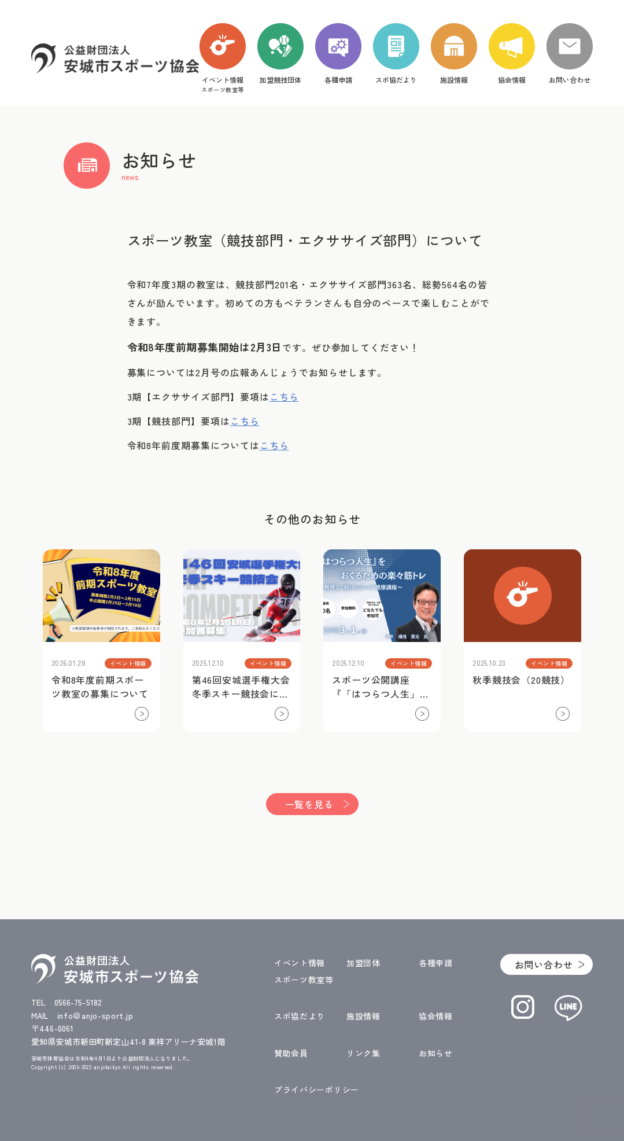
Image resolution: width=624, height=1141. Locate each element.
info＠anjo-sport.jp (95, 1015)
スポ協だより (299, 1016)
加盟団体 (363, 962)
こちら (283, 396)
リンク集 (363, 1053)
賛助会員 (291, 1053)
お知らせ (436, 1053)
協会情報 (436, 1016)
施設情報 (363, 1016)
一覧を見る (309, 804)
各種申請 (436, 962)
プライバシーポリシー (316, 1089)
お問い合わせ (544, 964)
